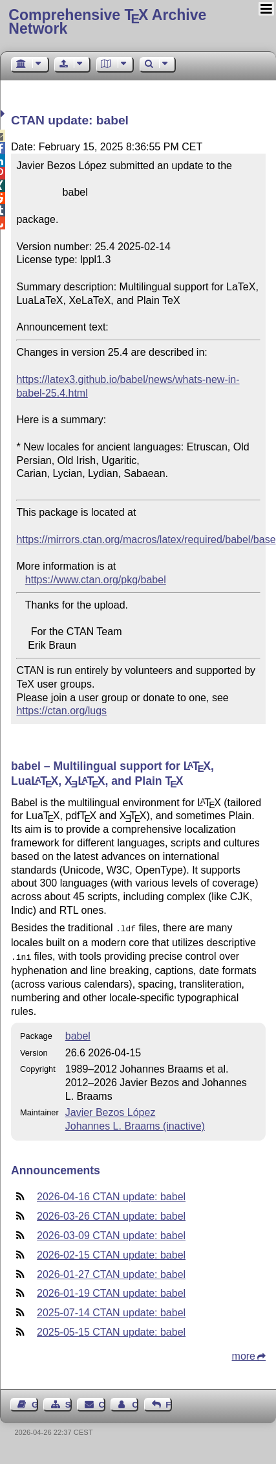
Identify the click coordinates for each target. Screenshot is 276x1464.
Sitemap (68, 1402)
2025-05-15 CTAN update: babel (111, 1329)
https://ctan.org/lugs (61, 710)
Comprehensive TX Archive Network (107, 21)
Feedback (168, 1402)
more (243, 1353)
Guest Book (35, 1402)
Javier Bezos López (110, 1109)
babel (77, 1033)
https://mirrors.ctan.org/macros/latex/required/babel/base (145, 539)
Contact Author (135, 1402)
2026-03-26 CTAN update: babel (111, 1213)
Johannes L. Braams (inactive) (135, 1123)
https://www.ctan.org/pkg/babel (95, 579)
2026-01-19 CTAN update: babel (111, 1290)
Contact (102, 1402)
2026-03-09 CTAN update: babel (111, 1232)
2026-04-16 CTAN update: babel (111, 1194)
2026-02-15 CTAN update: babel (111, 1252)
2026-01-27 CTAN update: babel (111, 1271)
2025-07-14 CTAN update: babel (111, 1310)
